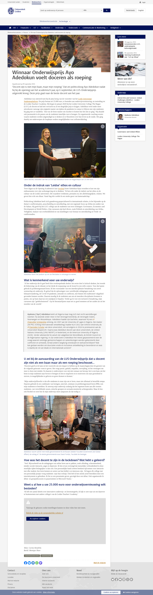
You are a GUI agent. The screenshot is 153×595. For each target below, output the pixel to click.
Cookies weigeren (132, 592)
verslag (61, 189)
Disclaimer (11, 587)
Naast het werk (47, 587)
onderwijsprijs (47, 556)
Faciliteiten (45, 28)
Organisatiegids (49, 2)
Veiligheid (114, 28)
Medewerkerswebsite (14, 32)
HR (14, 28)
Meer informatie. (49, 592)
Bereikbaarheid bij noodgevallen (88, 574)
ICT (35, 28)
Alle (85, 10)
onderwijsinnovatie (32, 556)
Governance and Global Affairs (128, 132)
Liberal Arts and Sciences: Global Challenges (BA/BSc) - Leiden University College (129, 100)
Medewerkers (36, 2)
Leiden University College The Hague (128, 137)
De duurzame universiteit (51, 577)
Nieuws (25, 32)
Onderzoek (73, 28)
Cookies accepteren (111, 592)
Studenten (25, 2)
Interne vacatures (48, 581)
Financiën (25, 28)
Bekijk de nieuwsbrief (118, 574)
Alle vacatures (47, 584)
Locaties (10, 577)
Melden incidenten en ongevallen (88, 577)
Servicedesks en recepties (17, 574)
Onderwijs (59, 28)
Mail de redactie (100, 563)
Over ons (45, 574)
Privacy (10, 584)
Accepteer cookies (37, 518)
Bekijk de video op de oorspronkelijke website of (44, 513)
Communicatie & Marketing (94, 28)
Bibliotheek (60, 2)
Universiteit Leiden (14, 2)
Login (144, 2)
